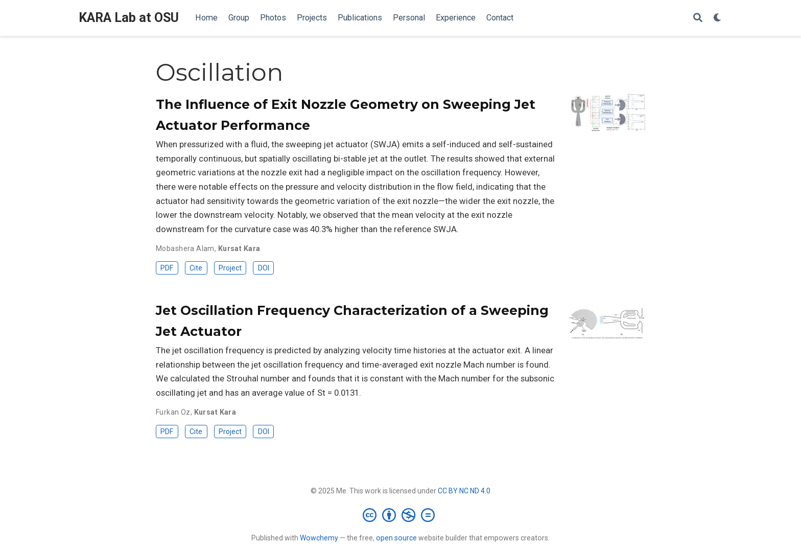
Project (230, 268)
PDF (166, 268)
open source (396, 538)
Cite (196, 268)
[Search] (697, 18)
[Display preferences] (717, 18)
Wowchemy (319, 538)
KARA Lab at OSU (129, 17)
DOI (263, 268)
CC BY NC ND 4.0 (464, 491)
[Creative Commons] (401, 515)
